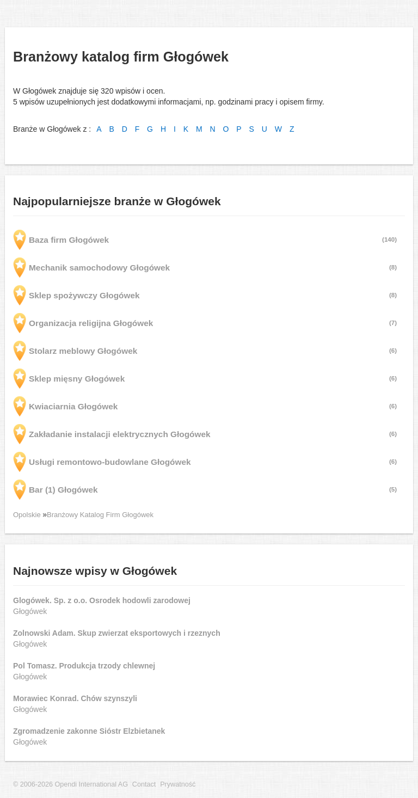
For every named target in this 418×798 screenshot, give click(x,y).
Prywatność (177, 784)
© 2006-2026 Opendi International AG (70, 784)
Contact (144, 784)
